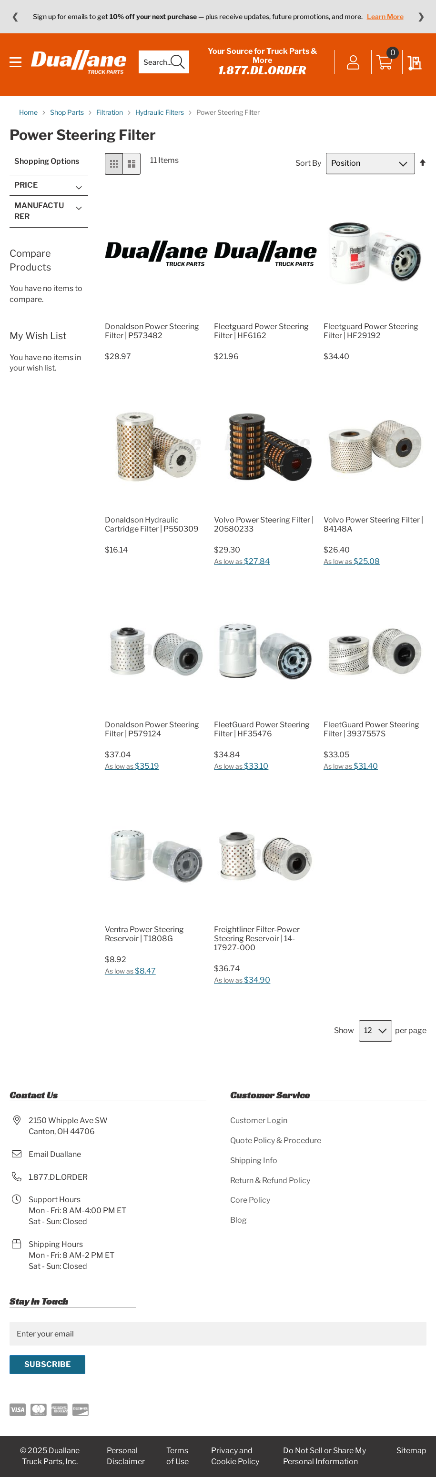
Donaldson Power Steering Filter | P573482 (152, 331)
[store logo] (78, 62)
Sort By (308, 163)
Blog (238, 1220)
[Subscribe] (47, 1364)
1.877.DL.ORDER (262, 70)
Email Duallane (55, 1154)
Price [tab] (26, 185)
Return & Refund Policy (270, 1180)
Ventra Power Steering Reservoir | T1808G (144, 934)
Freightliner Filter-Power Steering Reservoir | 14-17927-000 (257, 938)
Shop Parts (67, 112)
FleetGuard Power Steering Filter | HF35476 (262, 729)
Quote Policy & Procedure (275, 1140)
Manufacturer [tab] (39, 211)
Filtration (110, 112)
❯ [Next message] (421, 16)
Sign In (353, 63)
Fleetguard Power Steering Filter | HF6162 (261, 331)
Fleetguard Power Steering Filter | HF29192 (371, 331)
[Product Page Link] (156, 315)
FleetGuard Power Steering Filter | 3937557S (371, 729)
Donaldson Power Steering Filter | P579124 (152, 729)
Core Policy (250, 1200)
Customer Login (258, 1120)
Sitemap (411, 1450)
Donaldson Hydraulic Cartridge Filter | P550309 (152, 524)
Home (29, 112)
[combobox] (164, 62)
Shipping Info (253, 1160)
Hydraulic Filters (160, 112)
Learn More (385, 16)
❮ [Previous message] (15, 16)
